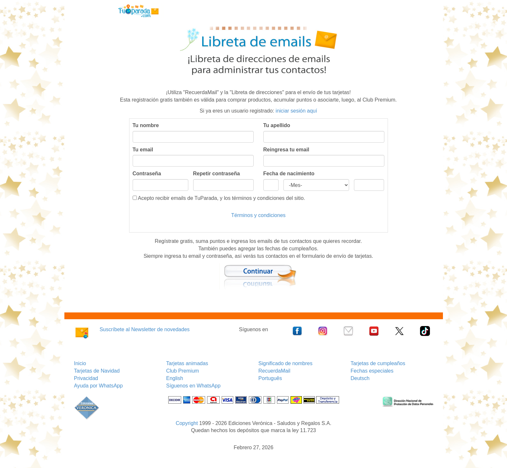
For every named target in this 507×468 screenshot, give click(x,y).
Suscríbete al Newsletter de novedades (145, 329)
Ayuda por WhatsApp (98, 385)
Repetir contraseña (216, 173)
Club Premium (182, 371)
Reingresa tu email (286, 149)
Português (270, 378)
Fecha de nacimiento (288, 173)
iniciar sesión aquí (296, 111)
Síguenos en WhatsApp (193, 385)
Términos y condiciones (258, 215)
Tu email (143, 149)
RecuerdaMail (275, 371)
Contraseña (147, 173)
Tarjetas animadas (187, 363)
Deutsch (360, 378)
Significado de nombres (286, 363)
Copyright (187, 423)
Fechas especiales (372, 371)
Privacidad (86, 378)
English (174, 378)
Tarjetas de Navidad (97, 371)
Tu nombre (146, 125)
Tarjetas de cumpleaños (378, 363)
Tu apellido (276, 125)
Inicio (80, 363)
